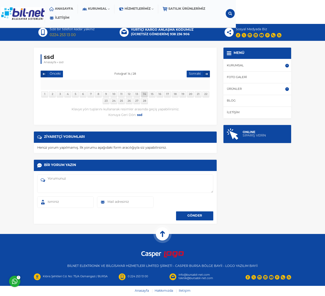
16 (159, 94)
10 (113, 94)
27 (136, 101)
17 (167, 94)
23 (106, 101)
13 (136, 94)
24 (114, 101)
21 (198, 94)
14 (144, 94)
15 (152, 94)
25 (121, 101)
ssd (61, 62)
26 (129, 101)
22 (205, 94)
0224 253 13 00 (63, 35)
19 (182, 94)
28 (144, 101)
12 (129, 94)
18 (175, 94)
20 (190, 94)
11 (121, 94)
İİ (257, 266)
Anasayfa (50, 62)
